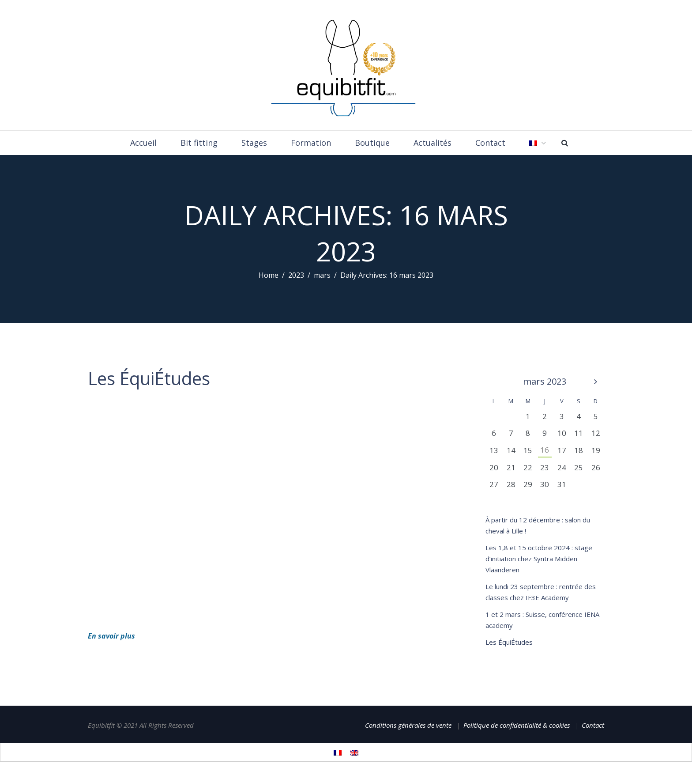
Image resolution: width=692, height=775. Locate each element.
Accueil (143, 142)
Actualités (432, 142)
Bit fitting (199, 142)
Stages (254, 142)
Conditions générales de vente (408, 725)
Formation (311, 142)
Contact (490, 142)
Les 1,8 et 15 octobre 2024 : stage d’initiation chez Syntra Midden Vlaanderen (538, 558)
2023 (296, 275)
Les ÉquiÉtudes (149, 378)
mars (322, 275)
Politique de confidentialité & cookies (516, 725)
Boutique (372, 142)
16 (544, 450)
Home (268, 275)
